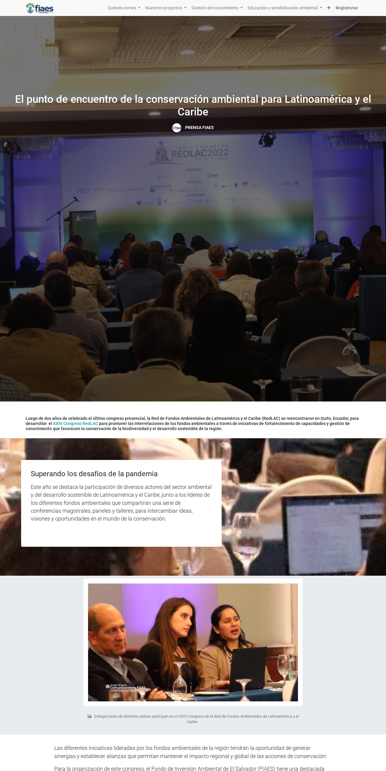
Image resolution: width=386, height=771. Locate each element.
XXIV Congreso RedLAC (75, 423)
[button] (329, 8)
